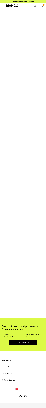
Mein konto (6, 367)
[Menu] (3, 5)
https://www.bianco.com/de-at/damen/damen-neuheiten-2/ (22, 163)
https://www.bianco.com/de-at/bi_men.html (16, 125)
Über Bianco (6, 360)
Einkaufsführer (7, 373)
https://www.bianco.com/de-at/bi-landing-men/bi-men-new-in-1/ (22, 203)
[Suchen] (31, 5)
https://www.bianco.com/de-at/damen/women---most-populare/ (20, 241)
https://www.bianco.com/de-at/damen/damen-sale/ (19, 9)
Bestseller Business (9, 380)
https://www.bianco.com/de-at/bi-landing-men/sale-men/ (21, 48)
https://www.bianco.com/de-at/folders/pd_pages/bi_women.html (13, 87)
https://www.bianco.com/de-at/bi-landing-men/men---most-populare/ (22, 280)
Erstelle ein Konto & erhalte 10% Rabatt (23, 1)
